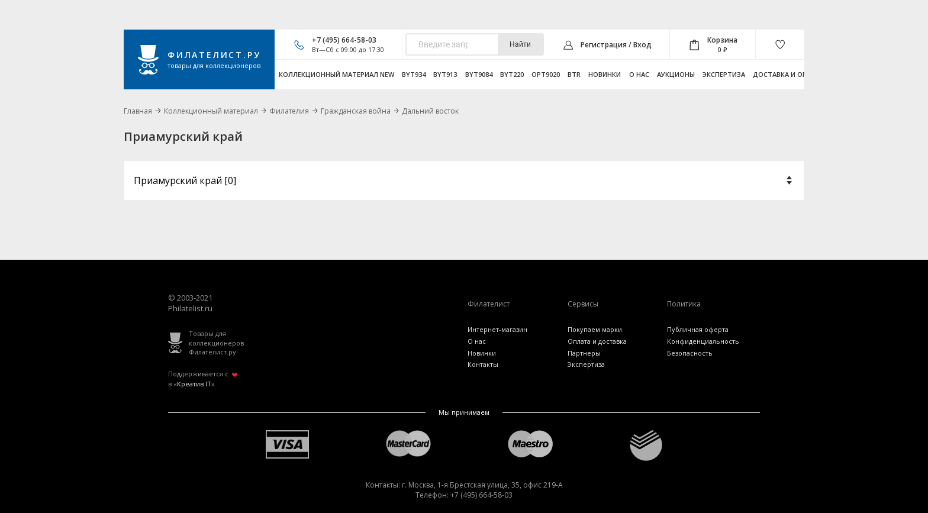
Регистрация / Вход (616, 45)
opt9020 (545, 74)
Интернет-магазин (497, 329)
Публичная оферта (698, 329)
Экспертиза (724, 74)
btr (574, 74)
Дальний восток (430, 111)
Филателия (289, 111)
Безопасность (690, 353)
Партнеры (584, 353)
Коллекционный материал (211, 111)
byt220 (512, 74)
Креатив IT (194, 383)
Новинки (604, 74)
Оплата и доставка (597, 341)
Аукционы (676, 74)
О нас (639, 74)
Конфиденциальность (703, 341)
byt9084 (478, 74)
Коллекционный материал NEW (336, 74)
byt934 (414, 74)
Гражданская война (356, 111)
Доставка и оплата (789, 74)
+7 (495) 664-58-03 (344, 40)
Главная (138, 111)
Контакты (483, 364)
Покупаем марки (595, 329)
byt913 (445, 74)
